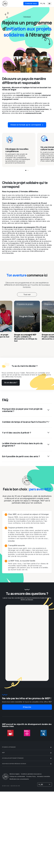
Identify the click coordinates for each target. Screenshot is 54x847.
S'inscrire (27, 707)
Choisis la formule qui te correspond (27, 125)
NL (44, 3)
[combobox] (27, 294)
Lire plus (11, 541)
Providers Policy (31, 776)
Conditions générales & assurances (31, 774)
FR (41, 3)
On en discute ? (10, 383)
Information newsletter (43, 776)
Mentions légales (15, 774)
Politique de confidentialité (17, 776)
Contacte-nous (31, 3)
